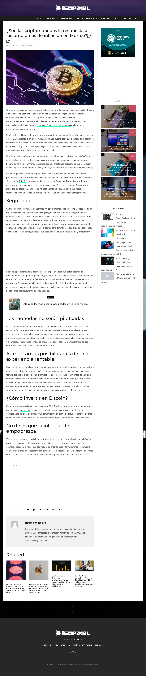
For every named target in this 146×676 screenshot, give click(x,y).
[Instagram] (125, 18)
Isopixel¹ (96, 664)
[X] (120, 18)
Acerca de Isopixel (50, 645)
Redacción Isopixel (12, 45)
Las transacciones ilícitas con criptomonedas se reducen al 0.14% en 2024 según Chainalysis (61, 581)
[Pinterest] (74, 639)
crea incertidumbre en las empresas (54, 125)
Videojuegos (91, 18)
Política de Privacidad (82, 645)
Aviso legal (65, 645)
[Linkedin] (135, 18)
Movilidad (105, 18)
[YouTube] (130, 18)
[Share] (16, 510)
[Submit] (40, 510)
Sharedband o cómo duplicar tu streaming (125, 234)
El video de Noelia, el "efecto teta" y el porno (118, 278)
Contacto (99, 645)
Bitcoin (22, 181)
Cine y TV (79, 18)
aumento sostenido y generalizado (40, 113)
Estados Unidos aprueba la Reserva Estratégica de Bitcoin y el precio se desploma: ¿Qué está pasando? (84, 581)
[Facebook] (115, 18)
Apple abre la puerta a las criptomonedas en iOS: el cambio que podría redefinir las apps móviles (38, 588)
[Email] (53, 510)
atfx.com (25, 410)
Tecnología (52, 18)
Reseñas (40, 18)
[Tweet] (22, 510)
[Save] (47, 510)
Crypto (22, 45)
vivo (55, 378)
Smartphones (66, 18)
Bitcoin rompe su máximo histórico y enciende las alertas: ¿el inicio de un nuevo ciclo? (15, 588)
